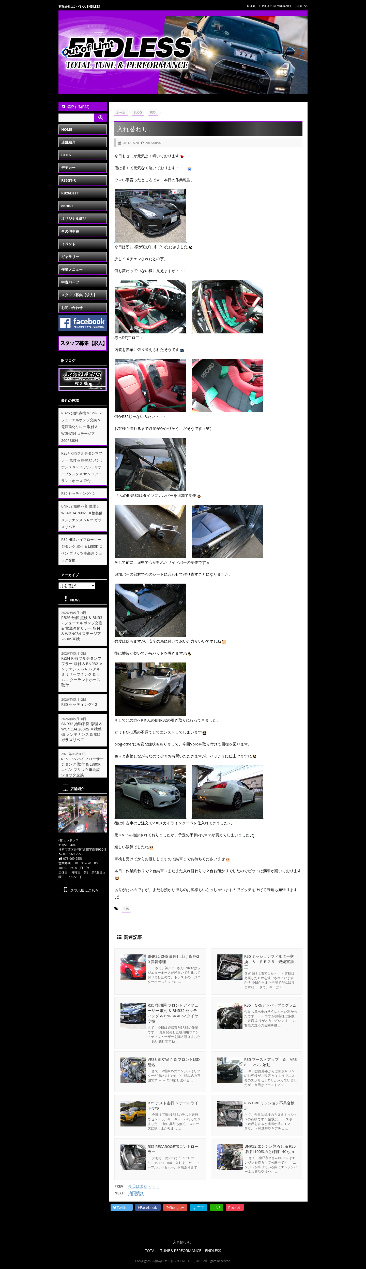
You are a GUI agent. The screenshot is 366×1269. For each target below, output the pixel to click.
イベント (68, 244)
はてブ (198, 1206)
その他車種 (70, 231)
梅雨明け (136, 1191)
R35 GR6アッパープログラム (270, 1004)
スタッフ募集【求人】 (79, 294)
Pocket (234, 1206)
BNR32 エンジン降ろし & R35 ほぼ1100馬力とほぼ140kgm (269, 1149)
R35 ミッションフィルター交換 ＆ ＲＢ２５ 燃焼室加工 (269, 961)
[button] (179, 89)
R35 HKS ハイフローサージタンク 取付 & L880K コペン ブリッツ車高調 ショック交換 (82, 767)
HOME (66, 129)
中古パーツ (70, 282)
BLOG (66, 154)
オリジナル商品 (73, 218)
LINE (216, 1206)
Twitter (121, 1206)
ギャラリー (70, 256)
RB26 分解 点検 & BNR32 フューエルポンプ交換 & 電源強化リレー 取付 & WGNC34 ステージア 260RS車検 (81, 427)
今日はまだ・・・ (143, 1185)
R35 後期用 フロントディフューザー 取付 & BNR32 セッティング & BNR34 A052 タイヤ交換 (173, 1012)
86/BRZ (67, 205)
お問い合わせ (72, 307)
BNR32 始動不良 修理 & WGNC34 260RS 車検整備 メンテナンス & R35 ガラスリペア (81, 731)
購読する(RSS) (75, 106)
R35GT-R (68, 180)
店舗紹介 (68, 142)
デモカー (68, 167)
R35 (126, 909)
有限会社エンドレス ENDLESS (79, 6)
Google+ (175, 1206)
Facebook (148, 1206)
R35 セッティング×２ (78, 493)
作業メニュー (72, 269)
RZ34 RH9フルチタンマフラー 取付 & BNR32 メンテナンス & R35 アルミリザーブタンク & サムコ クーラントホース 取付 (82, 467)
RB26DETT (70, 193)
